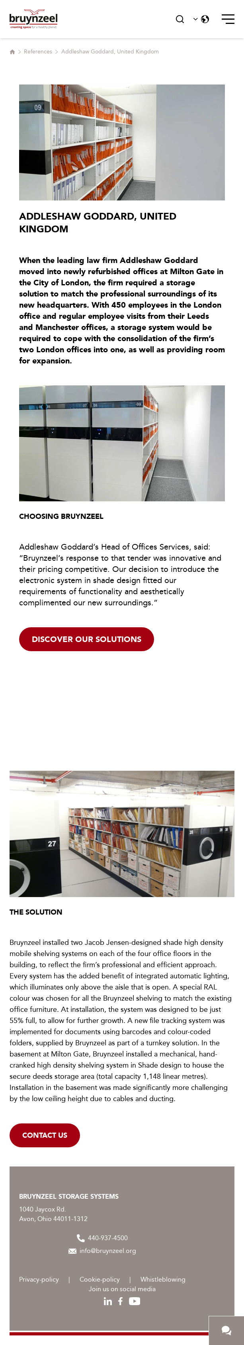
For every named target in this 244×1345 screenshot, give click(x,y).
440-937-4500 (102, 1238)
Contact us (44, 1135)
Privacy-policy (39, 1279)
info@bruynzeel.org (102, 1251)
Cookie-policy (100, 1279)
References (38, 51)
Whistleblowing (163, 1279)
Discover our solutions (86, 639)
